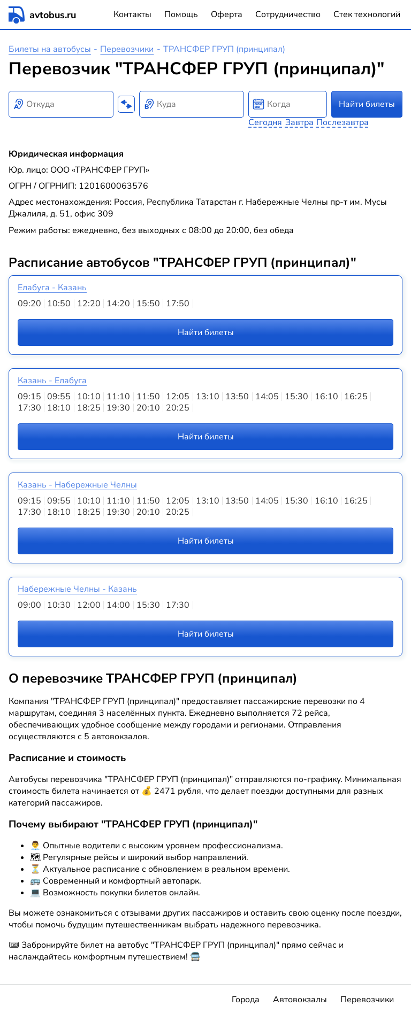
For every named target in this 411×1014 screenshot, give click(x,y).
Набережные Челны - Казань (77, 589)
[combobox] (61, 104)
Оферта (226, 14)
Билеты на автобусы (50, 49)
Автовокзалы (300, 999)
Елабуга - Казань (52, 287)
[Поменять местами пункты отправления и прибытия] (126, 104)
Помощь (181, 14)
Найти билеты (367, 104)
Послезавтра (342, 122)
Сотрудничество (288, 14)
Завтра (299, 122)
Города (246, 999)
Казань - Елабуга (52, 380)
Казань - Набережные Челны (77, 485)
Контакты (132, 14)
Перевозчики (127, 49)
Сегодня (265, 122)
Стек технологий (366, 14)
